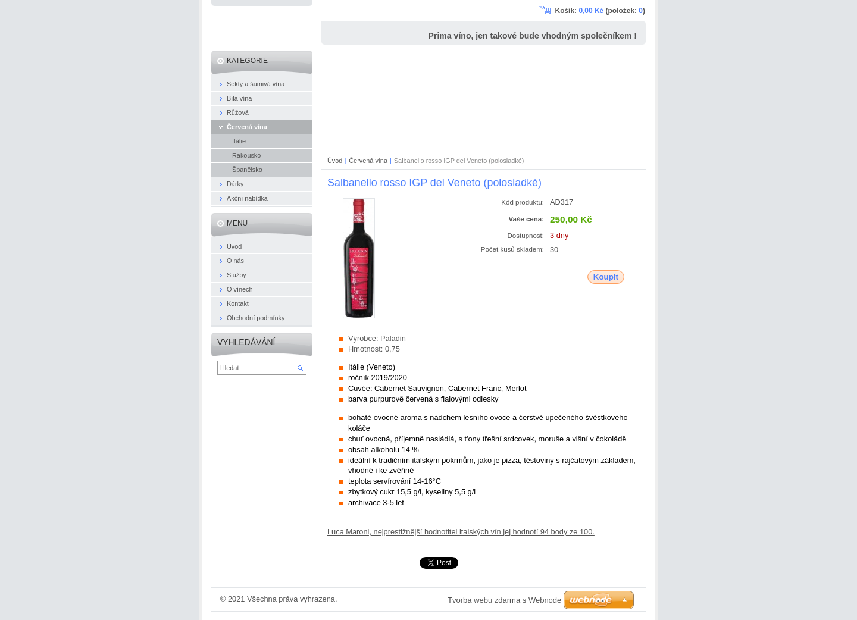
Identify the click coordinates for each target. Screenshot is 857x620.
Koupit (605, 277)
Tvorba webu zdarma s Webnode (504, 600)
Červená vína (368, 160)
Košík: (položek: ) (600, 11)
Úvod (334, 160)
